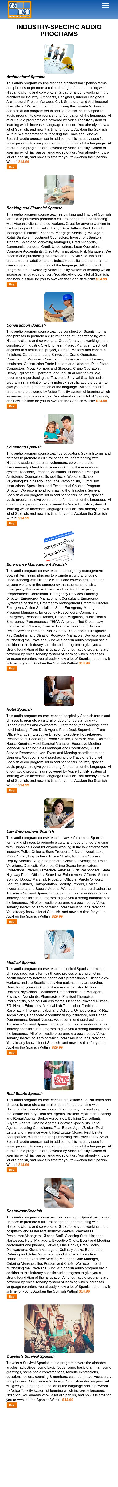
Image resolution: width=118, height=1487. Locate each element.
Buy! (12, 167)
